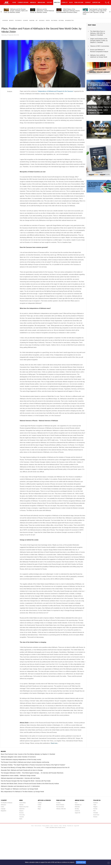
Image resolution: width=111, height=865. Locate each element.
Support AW (96, 2)
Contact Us (77, 810)
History (49, 2)
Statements (18, 20)
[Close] (108, 863)
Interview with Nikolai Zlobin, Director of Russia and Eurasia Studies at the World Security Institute (30, 783)
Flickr (94, 810)
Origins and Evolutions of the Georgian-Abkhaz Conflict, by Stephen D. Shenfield (98, 40)
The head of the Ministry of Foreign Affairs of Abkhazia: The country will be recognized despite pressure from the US (35, 767)
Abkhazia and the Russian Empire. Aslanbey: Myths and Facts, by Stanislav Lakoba (15, 10)
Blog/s (39, 808)
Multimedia (54, 20)
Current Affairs (23, 2)
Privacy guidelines (46, 825)
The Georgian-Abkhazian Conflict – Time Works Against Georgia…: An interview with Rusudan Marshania (32, 773)
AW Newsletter (69, 20)
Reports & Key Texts (23, 806)
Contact (88, 2)
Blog (71, 2)
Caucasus (41, 20)
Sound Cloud (96, 814)
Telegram (95, 806)
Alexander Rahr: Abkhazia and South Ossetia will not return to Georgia (22, 770)
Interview (5, 20)
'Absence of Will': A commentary (99, 46)
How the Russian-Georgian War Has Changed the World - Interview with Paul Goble (26, 781)
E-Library (58, 802)
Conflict (65, 2)
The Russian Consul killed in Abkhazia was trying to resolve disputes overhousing (25, 762)
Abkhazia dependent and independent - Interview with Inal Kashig (20, 778)
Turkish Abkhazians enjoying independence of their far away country (21, 759)
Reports (11, 20)
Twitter (94, 804)
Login (105, 2)
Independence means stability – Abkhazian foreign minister (18, 775)
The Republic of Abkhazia (6, 802)
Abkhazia (33, 2)
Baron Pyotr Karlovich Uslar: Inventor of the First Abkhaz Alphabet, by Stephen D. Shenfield (28, 754)
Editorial (61, 20)
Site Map (77, 808)
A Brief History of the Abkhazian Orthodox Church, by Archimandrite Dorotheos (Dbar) (68, 10)
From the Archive (60, 806)
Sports (48, 20)
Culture (2, 806)
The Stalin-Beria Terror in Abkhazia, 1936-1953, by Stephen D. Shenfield (97, 33)
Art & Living (21, 814)
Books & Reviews (60, 804)
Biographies (3, 810)
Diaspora (31, 20)
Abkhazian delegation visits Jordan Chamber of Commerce (18, 757)
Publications (78, 2)
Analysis (57, 2)
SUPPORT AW (81, 862)
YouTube (95, 808)
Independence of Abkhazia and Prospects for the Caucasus (55, 91)
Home (14, 2)
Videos (60, 825)
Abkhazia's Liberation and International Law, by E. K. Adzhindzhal (20, 786)
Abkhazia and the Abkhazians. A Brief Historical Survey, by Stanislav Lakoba (42, 10)
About (76, 802)
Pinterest (95, 816)
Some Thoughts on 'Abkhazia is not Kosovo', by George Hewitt (19, 789)
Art (37, 20)
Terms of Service (38, 825)
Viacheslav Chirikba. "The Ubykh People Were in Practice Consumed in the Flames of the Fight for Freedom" (33, 765)
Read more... (54, 743)
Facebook (95, 802)
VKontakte (95, 812)
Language (3, 808)
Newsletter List (78, 804)
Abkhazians (41, 2)
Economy (25, 20)
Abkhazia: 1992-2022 (61, 808)
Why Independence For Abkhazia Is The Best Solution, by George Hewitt (22, 791)
